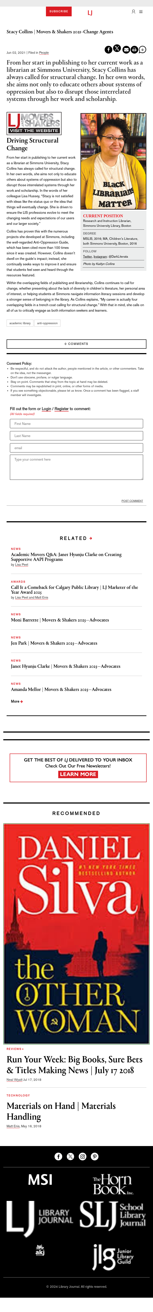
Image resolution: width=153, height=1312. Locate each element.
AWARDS (18, 581)
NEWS (16, 549)
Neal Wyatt (14, 1079)
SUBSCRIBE (58, 11)
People (44, 52)
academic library (20, 323)
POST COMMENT (132, 500)
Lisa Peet (21, 564)
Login (46, 408)
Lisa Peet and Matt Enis (31, 597)
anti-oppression (47, 323)
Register (62, 408)
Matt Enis (13, 1126)
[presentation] (43, 490)
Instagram (100, 256)
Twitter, (88, 256)
